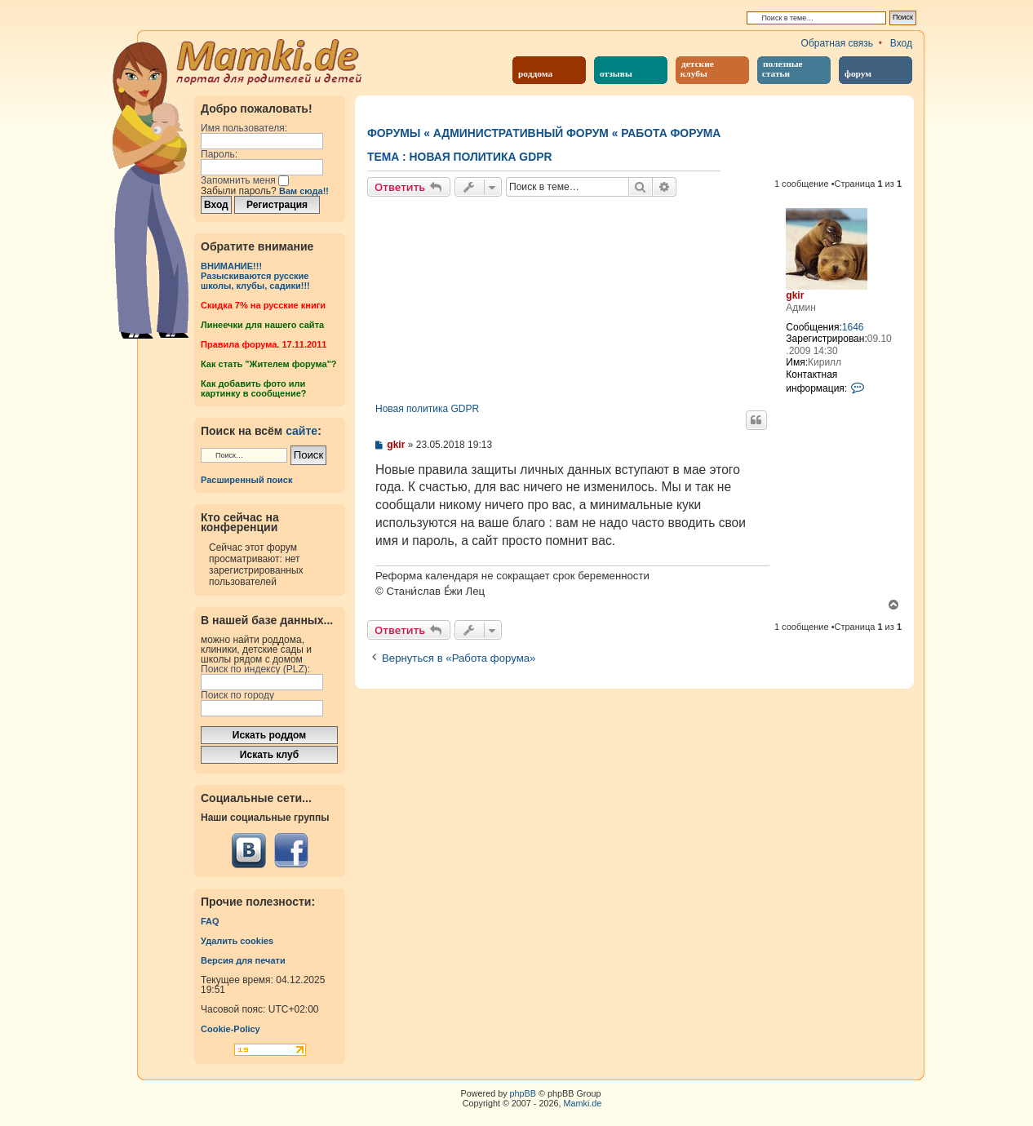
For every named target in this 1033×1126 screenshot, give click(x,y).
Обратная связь (837, 43)
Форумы (393, 133)
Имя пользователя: (244, 128)
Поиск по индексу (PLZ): (255, 669)
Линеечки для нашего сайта (262, 325)
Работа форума (670, 133)
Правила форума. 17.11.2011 (263, 344)
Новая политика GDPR (481, 156)
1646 (853, 327)
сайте (301, 431)
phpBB (523, 1093)
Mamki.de (583, 1103)
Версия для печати (243, 960)
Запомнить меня (245, 180)
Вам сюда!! (304, 191)
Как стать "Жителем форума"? (269, 364)
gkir (795, 295)
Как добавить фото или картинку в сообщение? (253, 388)
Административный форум (521, 133)
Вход (901, 43)
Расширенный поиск (246, 480)
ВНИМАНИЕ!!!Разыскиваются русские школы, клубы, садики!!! (255, 275)
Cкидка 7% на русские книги (263, 305)
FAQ (210, 921)
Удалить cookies (237, 941)
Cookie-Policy (230, 1029)
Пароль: (219, 154)
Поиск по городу (237, 695)
